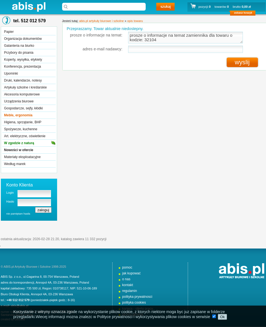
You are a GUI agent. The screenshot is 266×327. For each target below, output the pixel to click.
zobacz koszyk (244, 14)
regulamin (129, 291)
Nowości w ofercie (18, 150)
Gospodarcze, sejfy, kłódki (23, 108)
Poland (74, 276)
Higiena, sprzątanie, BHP (23, 122)
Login (10, 192)
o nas (126, 279)
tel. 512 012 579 (29, 20)
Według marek (15, 164)
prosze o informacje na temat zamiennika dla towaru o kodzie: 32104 (185, 37)
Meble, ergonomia (18, 115)
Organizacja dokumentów (23, 39)
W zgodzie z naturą (19, 143)
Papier (9, 32)
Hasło (10, 201)
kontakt (127, 285)
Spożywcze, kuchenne (20, 129)
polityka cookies (134, 302)
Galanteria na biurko (19, 46)
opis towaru (135, 21)
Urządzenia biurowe (19, 101)
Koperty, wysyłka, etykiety (23, 60)
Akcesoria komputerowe (22, 94)
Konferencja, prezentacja (22, 66)
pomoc (127, 267)
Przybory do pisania (18, 53)
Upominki (11, 73)
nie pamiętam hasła (18, 213)
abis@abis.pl (19, 306)
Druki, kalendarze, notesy (23, 80)
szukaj (165, 6)
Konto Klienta (19, 185)
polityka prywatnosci (137, 297)
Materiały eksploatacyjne (22, 157)
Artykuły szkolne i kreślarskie (25, 87)
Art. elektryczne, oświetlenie (25, 136)
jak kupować (131, 273)
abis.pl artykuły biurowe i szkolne (29, 7)
